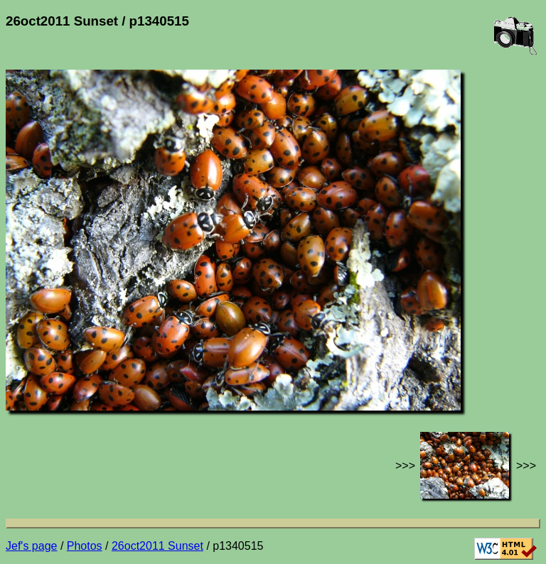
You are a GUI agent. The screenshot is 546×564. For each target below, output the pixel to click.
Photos (84, 546)
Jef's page (31, 546)
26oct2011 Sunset (157, 546)
